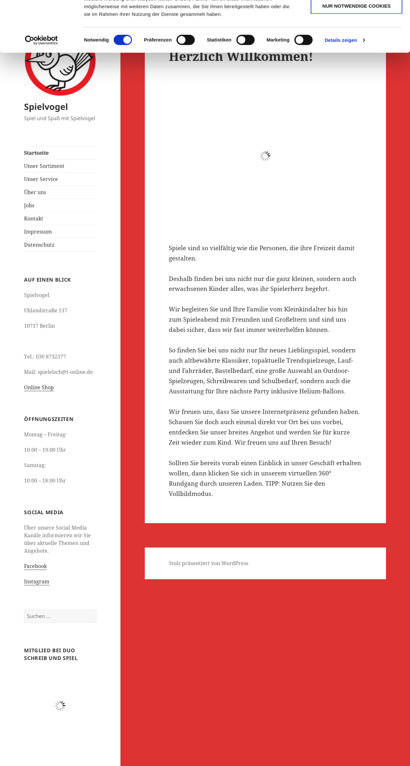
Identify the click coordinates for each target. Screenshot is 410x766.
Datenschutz (39, 244)
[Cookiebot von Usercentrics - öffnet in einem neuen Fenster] (41, 88)
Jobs (29, 205)
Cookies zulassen (356, 16)
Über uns (35, 192)
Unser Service (41, 179)
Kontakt (33, 218)
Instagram (36, 581)
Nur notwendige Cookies (356, 53)
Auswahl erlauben (356, 34)
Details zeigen (340, 87)
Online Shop (39, 387)
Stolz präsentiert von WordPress (208, 563)
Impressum (38, 231)
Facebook (35, 566)
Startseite (36, 152)
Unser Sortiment (44, 165)
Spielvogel (46, 106)
